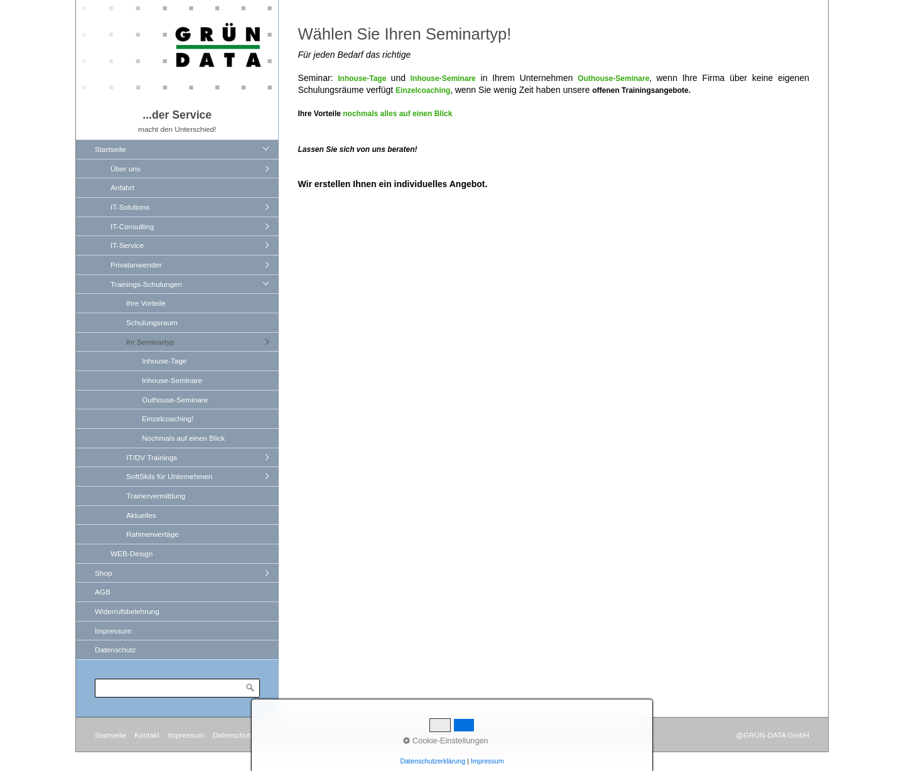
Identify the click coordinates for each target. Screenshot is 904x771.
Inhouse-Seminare (172, 380)
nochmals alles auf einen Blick (397, 113)
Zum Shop (279, 735)
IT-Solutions (129, 207)
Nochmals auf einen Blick (183, 438)
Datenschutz (115, 649)
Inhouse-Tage (164, 361)
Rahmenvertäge (152, 534)
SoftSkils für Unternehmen (169, 476)
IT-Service (127, 245)
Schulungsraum (152, 322)
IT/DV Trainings (151, 457)
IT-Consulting (132, 226)
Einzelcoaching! (167, 418)
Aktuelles (141, 515)
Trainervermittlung (155, 496)
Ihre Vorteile (146, 303)
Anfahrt (122, 187)
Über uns (125, 168)
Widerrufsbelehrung (127, 611)
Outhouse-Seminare (175, 400)
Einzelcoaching (423, 90)
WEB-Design (131, 553)
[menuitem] (180, 351)
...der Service (177, 115)
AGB (102, 592)
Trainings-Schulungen (146, 284)
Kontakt (146, 735)
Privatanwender (136, 265)
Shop (103, 573)
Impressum (113, 631)
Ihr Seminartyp (150, 342)
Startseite (110, 149)
